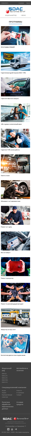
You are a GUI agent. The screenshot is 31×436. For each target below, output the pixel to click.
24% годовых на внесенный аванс (15, 114)
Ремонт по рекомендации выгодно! (15, 294)
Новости (28, 3)
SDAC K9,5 (5, 380)
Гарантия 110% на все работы (15, 140)
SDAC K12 (4, 382)
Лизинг (4, 393)
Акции (4, 390)
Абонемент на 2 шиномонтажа (15, 191)
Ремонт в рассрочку (15, 268)
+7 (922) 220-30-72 (4, 3)
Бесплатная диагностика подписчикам (15, 345)
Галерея (18, 395)
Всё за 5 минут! (15, 242)
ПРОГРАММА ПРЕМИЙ (15, 37)
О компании (21, 3)
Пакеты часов (15, 165)
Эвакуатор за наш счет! (15, 319)
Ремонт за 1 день (15, 217)
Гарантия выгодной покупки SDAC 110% (15, 63)
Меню (23, 15)
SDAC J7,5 (4, 378)
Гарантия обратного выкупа (15, 88)
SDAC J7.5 (4, 376)
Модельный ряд (10, 15)
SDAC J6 (4, 373)
